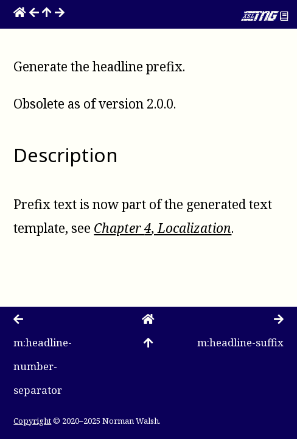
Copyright (32, 420)
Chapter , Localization (162, 228)
